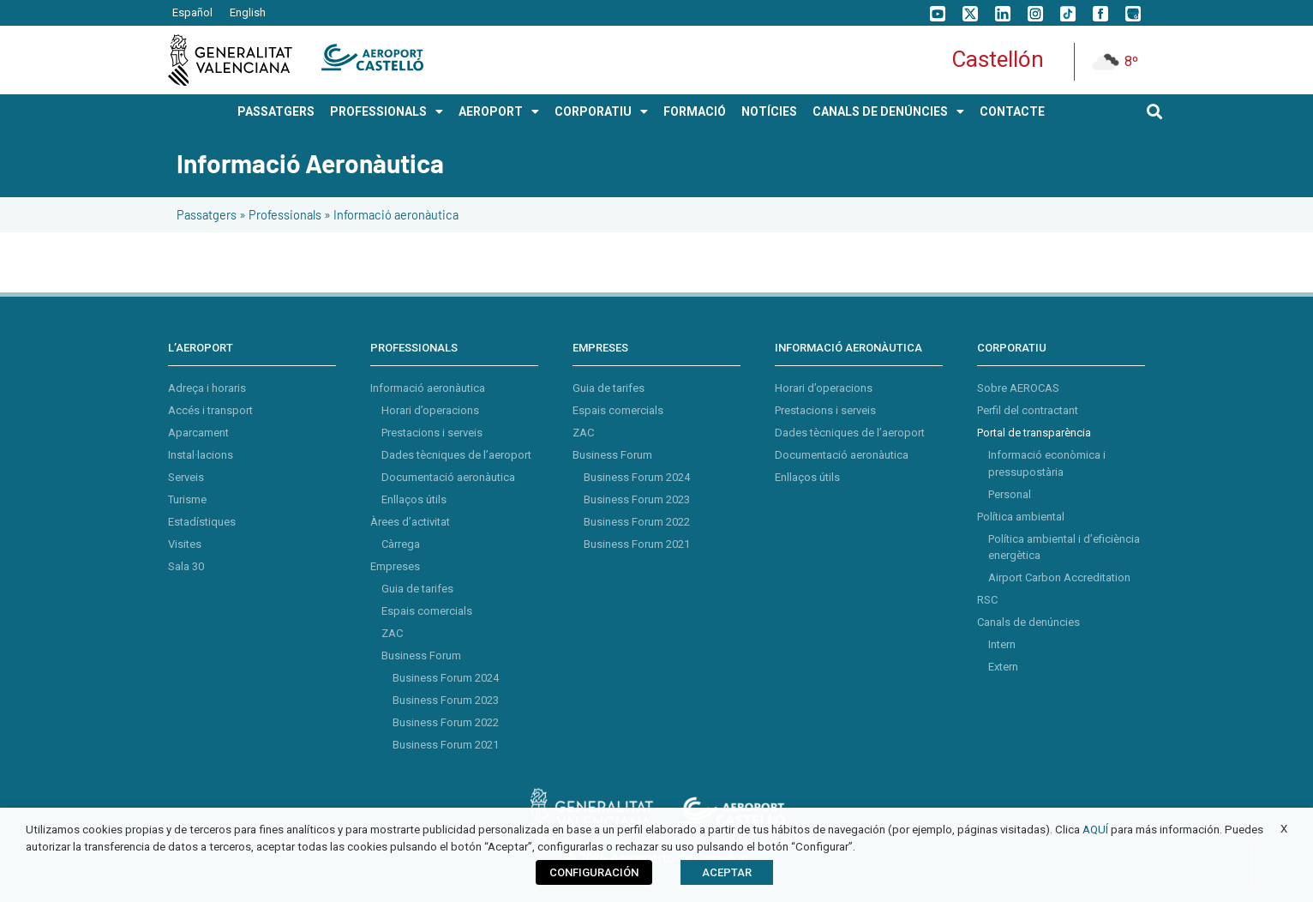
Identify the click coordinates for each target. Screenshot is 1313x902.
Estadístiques (202, 521)
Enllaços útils (414, 499)
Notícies (769, 111)
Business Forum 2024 (446, 677)
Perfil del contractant (1027, 410)
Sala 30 (186, 566)
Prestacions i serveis (432, 432)
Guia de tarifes (417, 588)
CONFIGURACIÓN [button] (594, 872)
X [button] (1283, 828)
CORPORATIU (601, 111)
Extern (1003, 666)
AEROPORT (499, 111)
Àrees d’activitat (410, 521)
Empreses (395, 566)
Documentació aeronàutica (448, 477)
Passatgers (207, 214)
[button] (1155, 111)
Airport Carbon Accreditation (1059, 577)
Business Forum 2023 (446, 700)
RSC (987, 599)
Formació (694, 111)
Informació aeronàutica (427, 388)
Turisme (187, 499)
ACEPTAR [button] (727, 872)
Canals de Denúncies (888, 111)
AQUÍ (1095, 829)
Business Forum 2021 (446, 744)
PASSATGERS (276, 111)
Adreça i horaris (207, 388)
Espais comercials (426, 610)
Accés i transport (210, 410)
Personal (1009, 494)
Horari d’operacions (430, 410)
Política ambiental (1020, 516)
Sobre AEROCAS (1018, 388)
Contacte (1012, 111)
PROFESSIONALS (386, 111)
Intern (1002, 644)
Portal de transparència (1034, 432)
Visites (184, 544)
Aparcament (198, 432)
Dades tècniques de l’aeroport (456, 454)
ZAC (392, 633)
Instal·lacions (200, 454)
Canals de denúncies (1028, 622)
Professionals (285, 214)
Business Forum (421, 655)
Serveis (186, 477)
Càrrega (400, 544)
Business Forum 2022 (446, 722)
